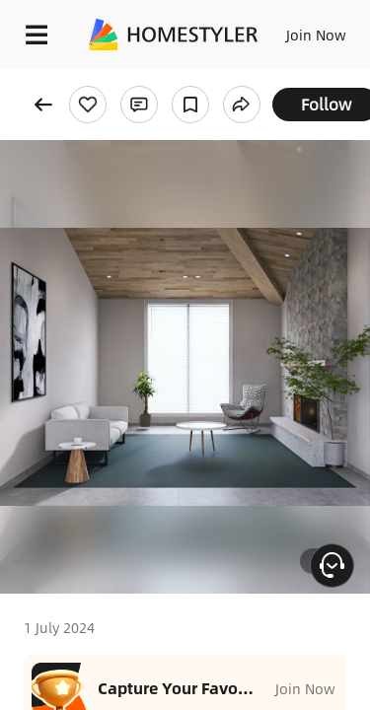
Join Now (316, 34)
